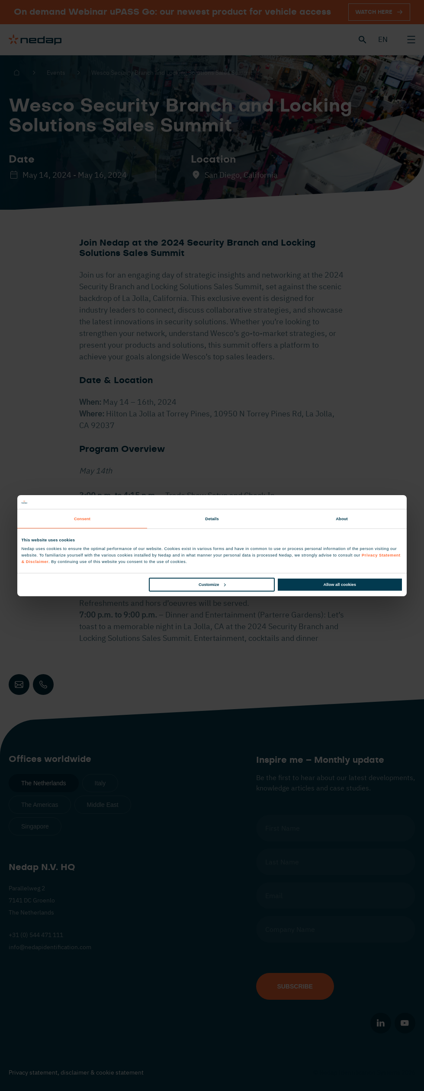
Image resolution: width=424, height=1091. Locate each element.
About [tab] (342, 519)
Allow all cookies (340, 584)
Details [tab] (211, 519)
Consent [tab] (82, 519)
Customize (212, 584)
